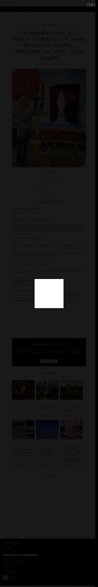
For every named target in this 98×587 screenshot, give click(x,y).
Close (91, 5)
